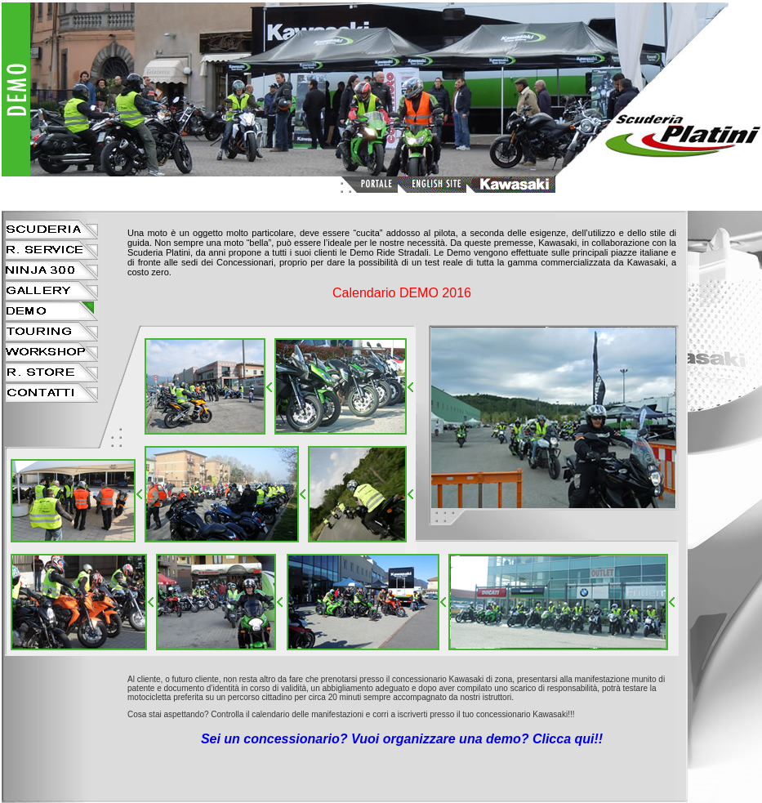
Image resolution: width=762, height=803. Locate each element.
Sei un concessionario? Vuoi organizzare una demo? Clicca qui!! (402, 739)
